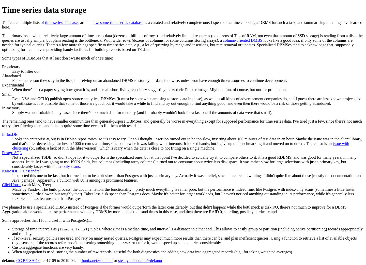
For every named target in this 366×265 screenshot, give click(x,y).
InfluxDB (10, 134)
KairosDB (10, 171)
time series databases (62, 22)
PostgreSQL (12, 153)
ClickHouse (11, 185)
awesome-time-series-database (118, 22)
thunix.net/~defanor (97, 260)
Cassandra (31, 171)
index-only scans (66, 166)
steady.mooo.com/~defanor (140, 260)
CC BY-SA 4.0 (28, 260)
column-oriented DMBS (242, 40)
